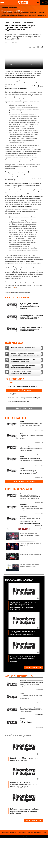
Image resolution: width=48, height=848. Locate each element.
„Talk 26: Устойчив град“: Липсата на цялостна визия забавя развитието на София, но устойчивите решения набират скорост (30, 522)
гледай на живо (24, 390)
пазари (13, 292)
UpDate (21, 433)
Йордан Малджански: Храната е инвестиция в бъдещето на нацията (23, 536)
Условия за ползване (13, 836)
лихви (28, 292)
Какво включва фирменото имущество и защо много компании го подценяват (31, 508)
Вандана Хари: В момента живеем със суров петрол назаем (22, 658)
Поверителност (20, 836)
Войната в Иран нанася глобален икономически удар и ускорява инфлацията (24, 811)
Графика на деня (18, 735)
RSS (44, 832)
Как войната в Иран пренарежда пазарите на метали (24, 759)
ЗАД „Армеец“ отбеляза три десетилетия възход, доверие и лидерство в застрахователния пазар (30, 497)
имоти (24, 292)
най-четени (14, 342)
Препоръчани (19, 489)
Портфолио (22, 832)
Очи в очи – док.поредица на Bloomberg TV (21, 386)
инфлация (19, 292)
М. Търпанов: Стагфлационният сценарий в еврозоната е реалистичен (31, 697)
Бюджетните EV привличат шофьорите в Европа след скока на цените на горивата (31, 448)
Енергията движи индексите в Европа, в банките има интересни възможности (30, 722)
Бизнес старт (22, 705)
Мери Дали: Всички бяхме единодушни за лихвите (22, 632)
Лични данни (26, 836)
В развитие (22, 693)
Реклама (13, 832)
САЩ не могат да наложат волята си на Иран (23, 556)
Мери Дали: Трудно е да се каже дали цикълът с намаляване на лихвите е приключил (23, 605)
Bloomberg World (19, 579)
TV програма (14, 378)
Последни (15, 417)
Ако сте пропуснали (20, 676)
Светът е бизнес (17, 297)
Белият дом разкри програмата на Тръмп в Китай (23, 546)
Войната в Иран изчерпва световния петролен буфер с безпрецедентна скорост (29, 472)
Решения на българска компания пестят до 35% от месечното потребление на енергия (31, 684)
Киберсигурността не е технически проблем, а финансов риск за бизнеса (31, 437)
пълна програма (24, 408)
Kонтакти (37, 832)
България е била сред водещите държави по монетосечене (22, 567)
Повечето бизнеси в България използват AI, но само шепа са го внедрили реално (31, 709)
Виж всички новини (24, 481)
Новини (22, 421)
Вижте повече (33, 668)
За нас (30, 832)
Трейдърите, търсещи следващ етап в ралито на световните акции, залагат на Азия (31, 460)
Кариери (5, 832)
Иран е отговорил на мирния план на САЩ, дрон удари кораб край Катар (31, 425)
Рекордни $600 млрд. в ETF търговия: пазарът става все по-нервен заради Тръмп (24, 784)
